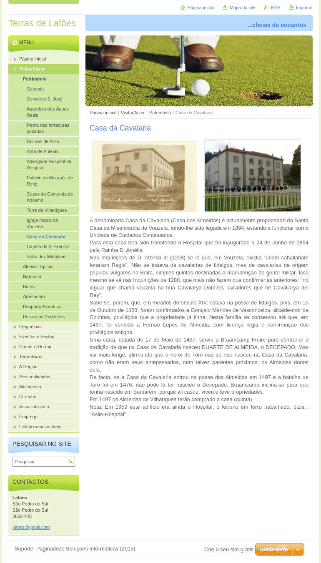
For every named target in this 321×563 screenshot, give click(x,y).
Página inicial (103, 112)
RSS (275, 7)
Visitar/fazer (133, 112)
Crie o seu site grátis (229, 549)
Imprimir (304, 7)
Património (160, 112)
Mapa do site (243, 7)
